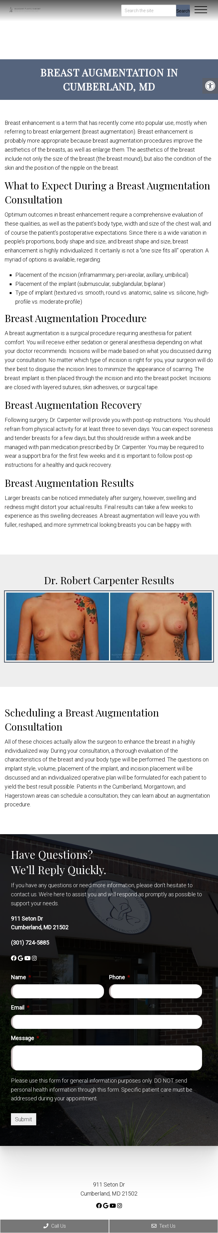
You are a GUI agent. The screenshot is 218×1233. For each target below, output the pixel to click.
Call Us (54, 1226)
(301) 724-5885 (30, 942)
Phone (119, 977)
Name (21, 977)
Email (20, 1007)
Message (25, 1038)
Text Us (163, 1226)
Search (183, 10)
